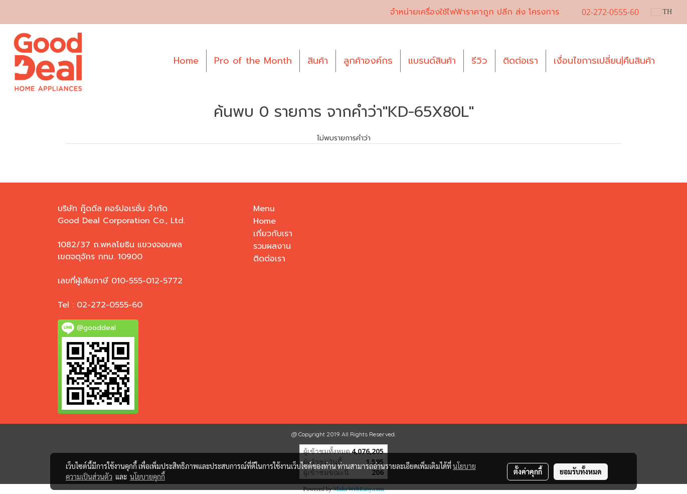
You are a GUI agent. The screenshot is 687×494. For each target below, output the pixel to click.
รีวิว (479, 61)
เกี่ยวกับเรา (272, 234)
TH (661, 12)
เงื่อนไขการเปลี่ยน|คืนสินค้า (604, 61)
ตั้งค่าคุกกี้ (527, 471)
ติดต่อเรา (520, 61)
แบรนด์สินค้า (432, 61)
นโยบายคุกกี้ (147, 476)
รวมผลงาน (272, 246)
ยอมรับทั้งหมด (581, 471)
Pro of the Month (253, 61)
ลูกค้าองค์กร (368, 61)
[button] (671, 61)
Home (186, 61)
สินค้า (317, 61)
